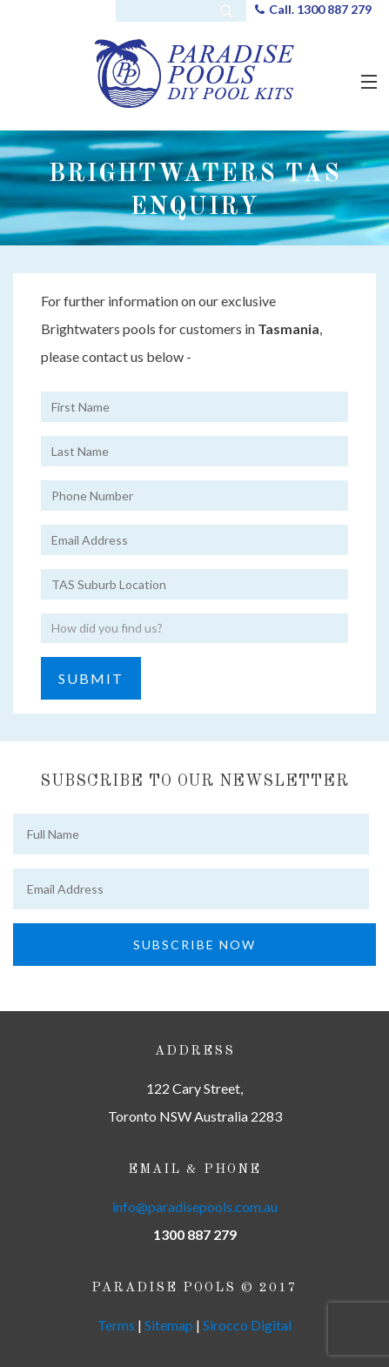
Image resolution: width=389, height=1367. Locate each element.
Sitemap (168, 1325)
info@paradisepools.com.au (195, 1206)
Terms (116, 1325)
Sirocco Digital (247, 1325)
